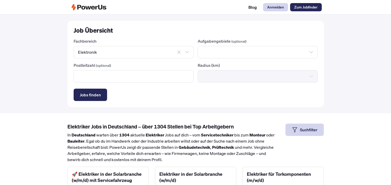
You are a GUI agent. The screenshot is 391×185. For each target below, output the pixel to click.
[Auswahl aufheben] (179, 52)
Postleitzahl (92, 65)
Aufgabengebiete (222, 41)
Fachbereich (85, 41)
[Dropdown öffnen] (187, 52)
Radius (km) (209, 65)
